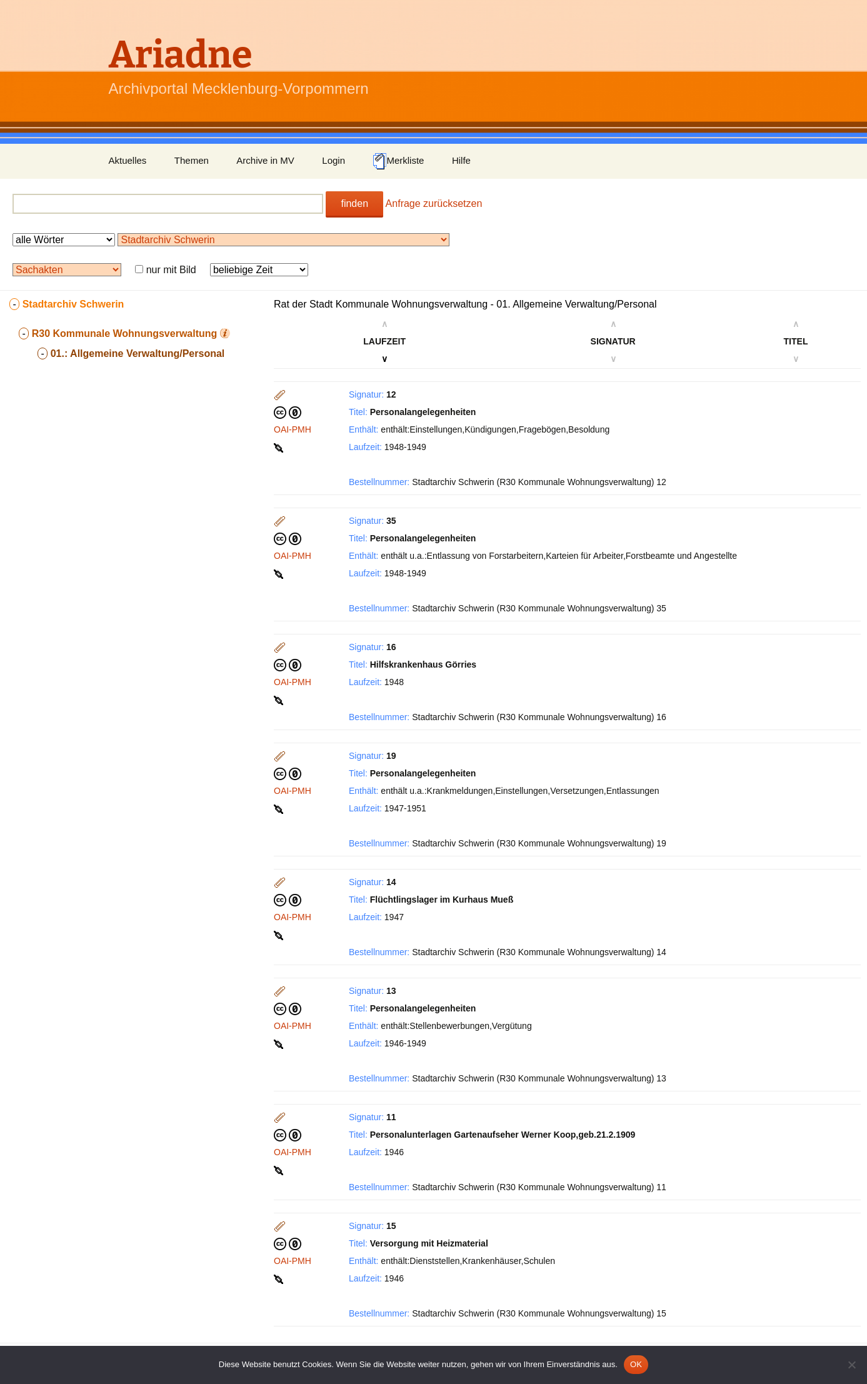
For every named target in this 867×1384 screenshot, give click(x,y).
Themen (191, 160)
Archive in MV (265, 160)
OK (636, 1364)
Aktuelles (128, 160)
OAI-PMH (292, 429)
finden (354, 203)
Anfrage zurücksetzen (434, 203)
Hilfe (461, 160)
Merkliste (398, 161)
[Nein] (851, 1364)
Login (333, 160)
